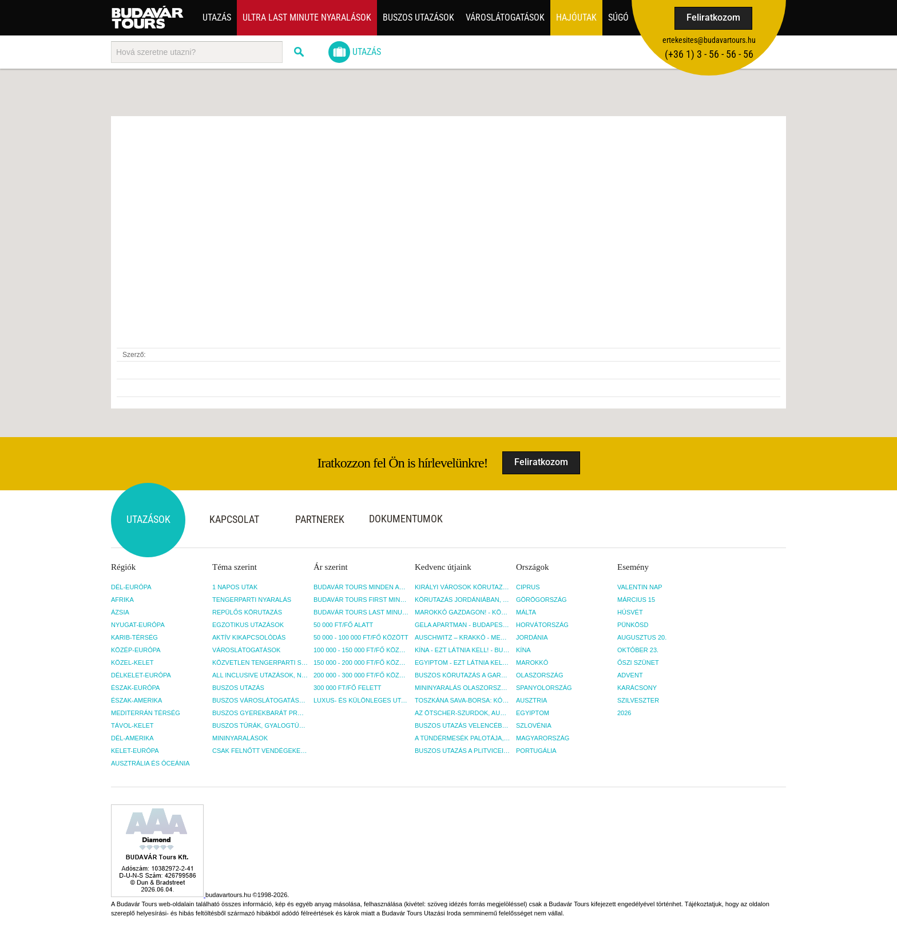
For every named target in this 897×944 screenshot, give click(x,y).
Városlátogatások (505, 17)
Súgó (618, 17)
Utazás (217, 17)
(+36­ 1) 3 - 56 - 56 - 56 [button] (709, 54)
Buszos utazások (418, 17)
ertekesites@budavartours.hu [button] (709, 40)
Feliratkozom (713, 17)
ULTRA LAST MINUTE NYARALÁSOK (307, 17)
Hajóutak (576, 17)
